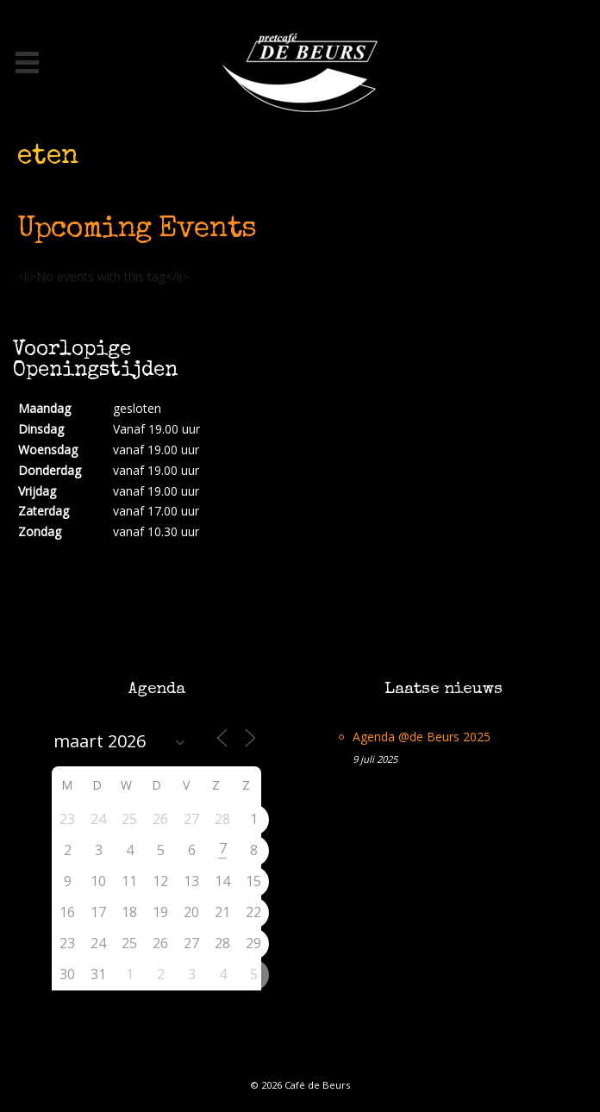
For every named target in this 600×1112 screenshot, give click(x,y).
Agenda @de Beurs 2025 (422, 736)
